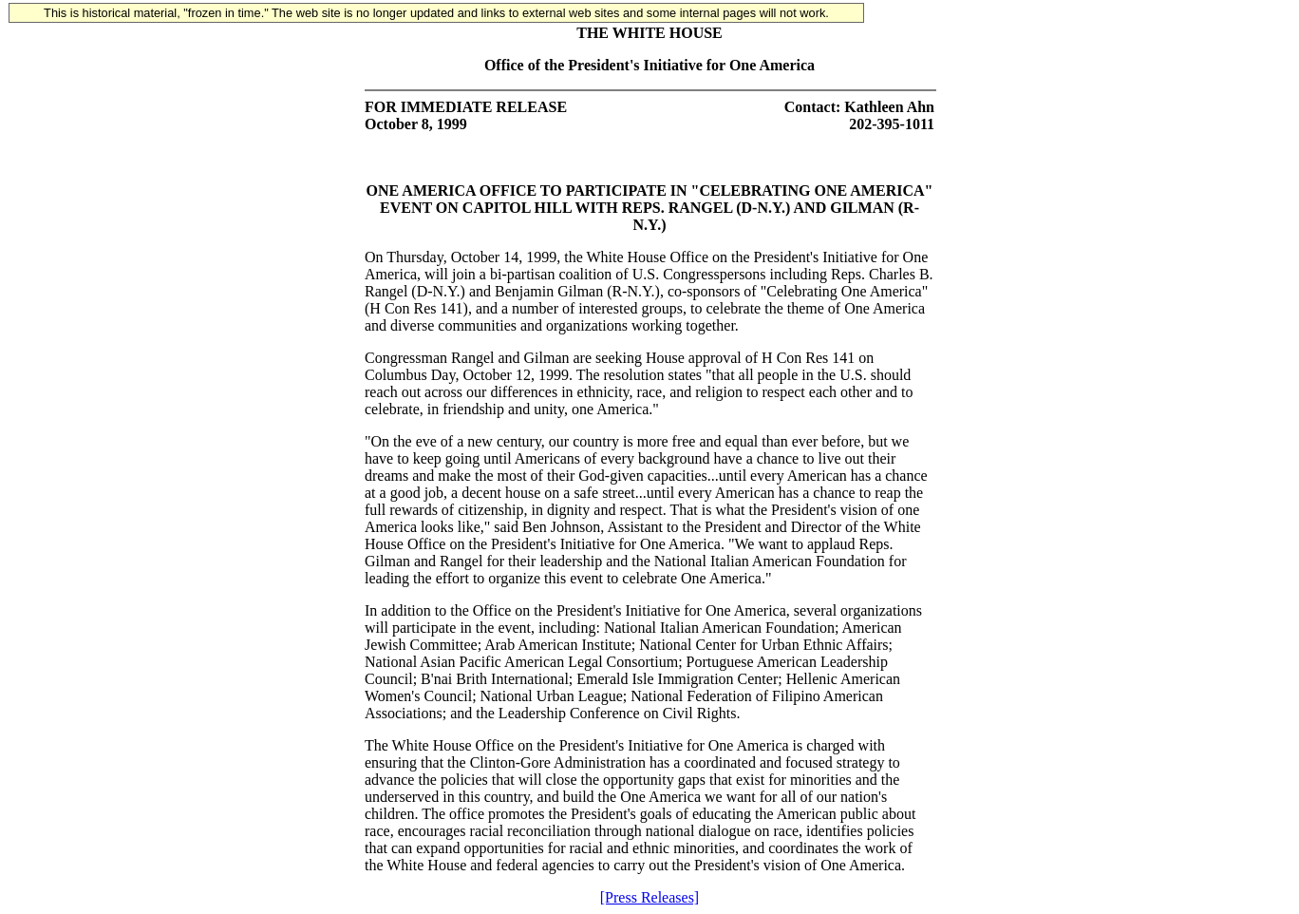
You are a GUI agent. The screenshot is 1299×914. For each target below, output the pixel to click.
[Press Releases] (649, 897)
